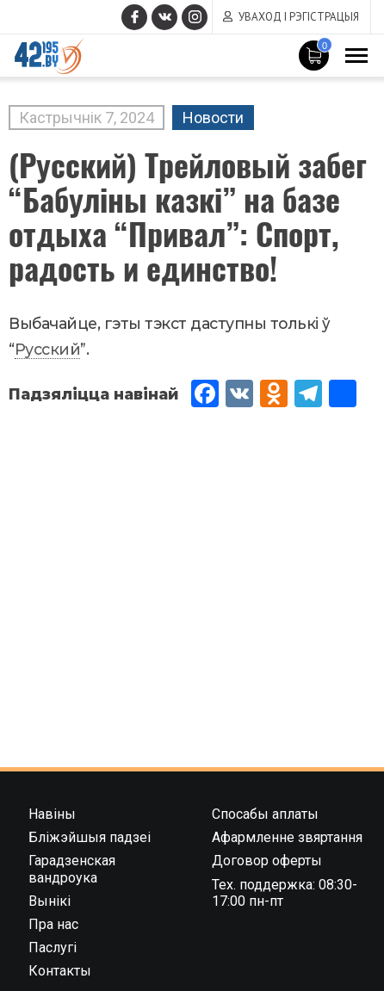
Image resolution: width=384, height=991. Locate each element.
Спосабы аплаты (265, 814)
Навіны (52, 814)
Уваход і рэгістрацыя (298, 16)
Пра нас (53, 924)
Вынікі (49, 901)
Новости (213, 117)
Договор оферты (267, 860)
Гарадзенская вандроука (71, 868)
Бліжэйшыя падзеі (89, 837)
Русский (48, 349)
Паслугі (52, 947)
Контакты (59, 971)
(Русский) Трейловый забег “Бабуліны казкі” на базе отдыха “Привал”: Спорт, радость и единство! (188, 215)
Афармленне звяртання (287, 837)
